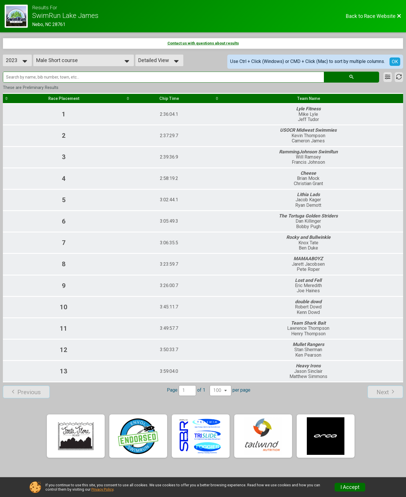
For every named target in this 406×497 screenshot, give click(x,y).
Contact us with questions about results (203, 43)
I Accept (349, 487)
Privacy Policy (102, 489)
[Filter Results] (387, 77)
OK (395, 61)
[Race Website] (18, 16)
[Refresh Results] (399, 77)
